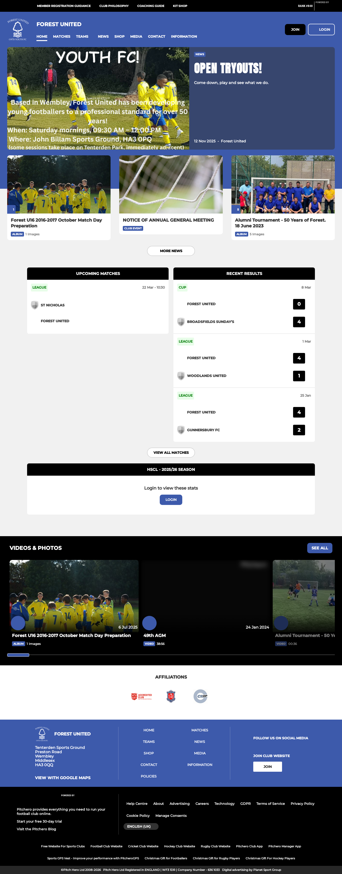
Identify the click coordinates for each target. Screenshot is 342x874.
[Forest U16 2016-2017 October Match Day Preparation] (59, 184)
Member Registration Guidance (64, 6)
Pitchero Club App (249, 846)
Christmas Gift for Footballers (166, 858)
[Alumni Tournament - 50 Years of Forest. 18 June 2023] (283, 184)
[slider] (18, 655)
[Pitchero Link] (325, 8)
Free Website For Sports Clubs (63, 846)
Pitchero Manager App (284, 846)
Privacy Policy (302, 803)
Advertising (180, 803)
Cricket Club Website (143, 846)
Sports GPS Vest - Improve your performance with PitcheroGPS (93, 858)
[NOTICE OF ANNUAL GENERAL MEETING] (171, 184)
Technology (224, 803)
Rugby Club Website (215, 846)
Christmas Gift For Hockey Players (270, 858)
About (158, 803)
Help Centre (136, 803)
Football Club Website (106, 846)
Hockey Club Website (179, 846)
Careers (202, 803)
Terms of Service (270, 803)
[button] (42, 36)
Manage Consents (171, 815)
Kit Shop (180, 6)
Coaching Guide (150, 6)
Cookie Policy (138, 815)
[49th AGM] (205, 635)
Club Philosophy (114, 6)
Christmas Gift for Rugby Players (216, 858)
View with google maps (62, 778)
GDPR (245, 803)
